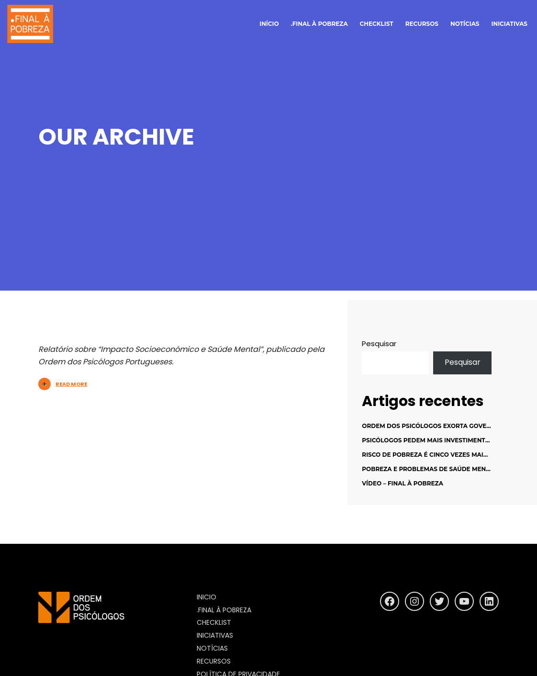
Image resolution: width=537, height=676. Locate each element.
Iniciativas (509, 23)
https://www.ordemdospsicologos (102, 632)
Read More (62, 384)
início (269, 23)
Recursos (421, 23)
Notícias (212, 648)
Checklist (376, 23)
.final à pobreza (319, 23)
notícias (465, 23)
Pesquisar (379, 343)
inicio (206, 597)
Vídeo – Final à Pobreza (402, 483)
